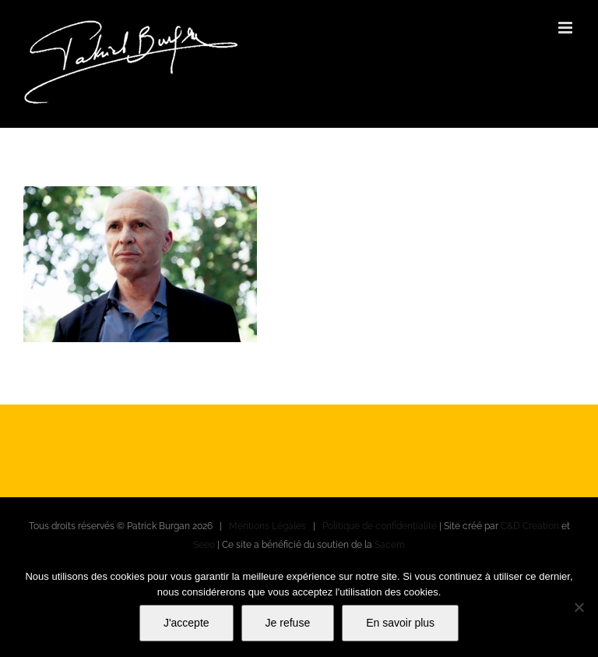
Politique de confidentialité (379, 526)
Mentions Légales (267, 526)
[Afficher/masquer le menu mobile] (566, 27)
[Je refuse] (578, 607)
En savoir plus (400, 622)
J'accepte (186, 622)
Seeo (204, 544)
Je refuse (288, 622)
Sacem (390, 544)
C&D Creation (530, 526)
